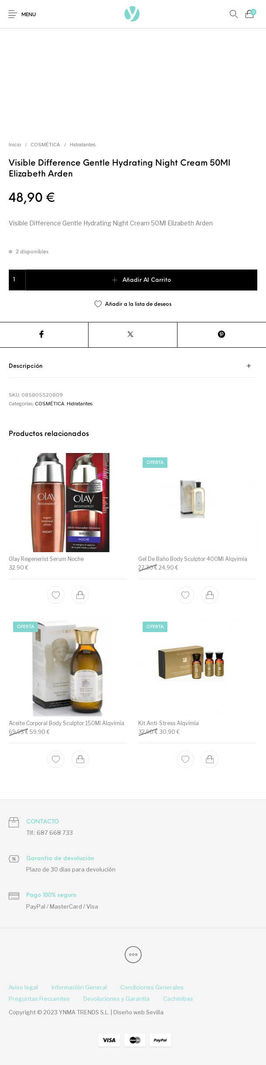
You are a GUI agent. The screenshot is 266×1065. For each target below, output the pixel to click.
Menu (28, 15)
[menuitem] (23, 987)
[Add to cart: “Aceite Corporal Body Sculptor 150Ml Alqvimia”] (80, 759)
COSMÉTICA (45, 145)
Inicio (15, 145)
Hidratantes (82, 145)
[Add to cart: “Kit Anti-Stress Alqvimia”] (209, 759)
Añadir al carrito (147, 280)
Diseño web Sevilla (138, 1012)
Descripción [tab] (26, 366)
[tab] (133, 366)
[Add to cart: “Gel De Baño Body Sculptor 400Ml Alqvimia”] (209, 594)
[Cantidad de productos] (17, 280)
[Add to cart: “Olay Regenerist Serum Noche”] (80, 594)
